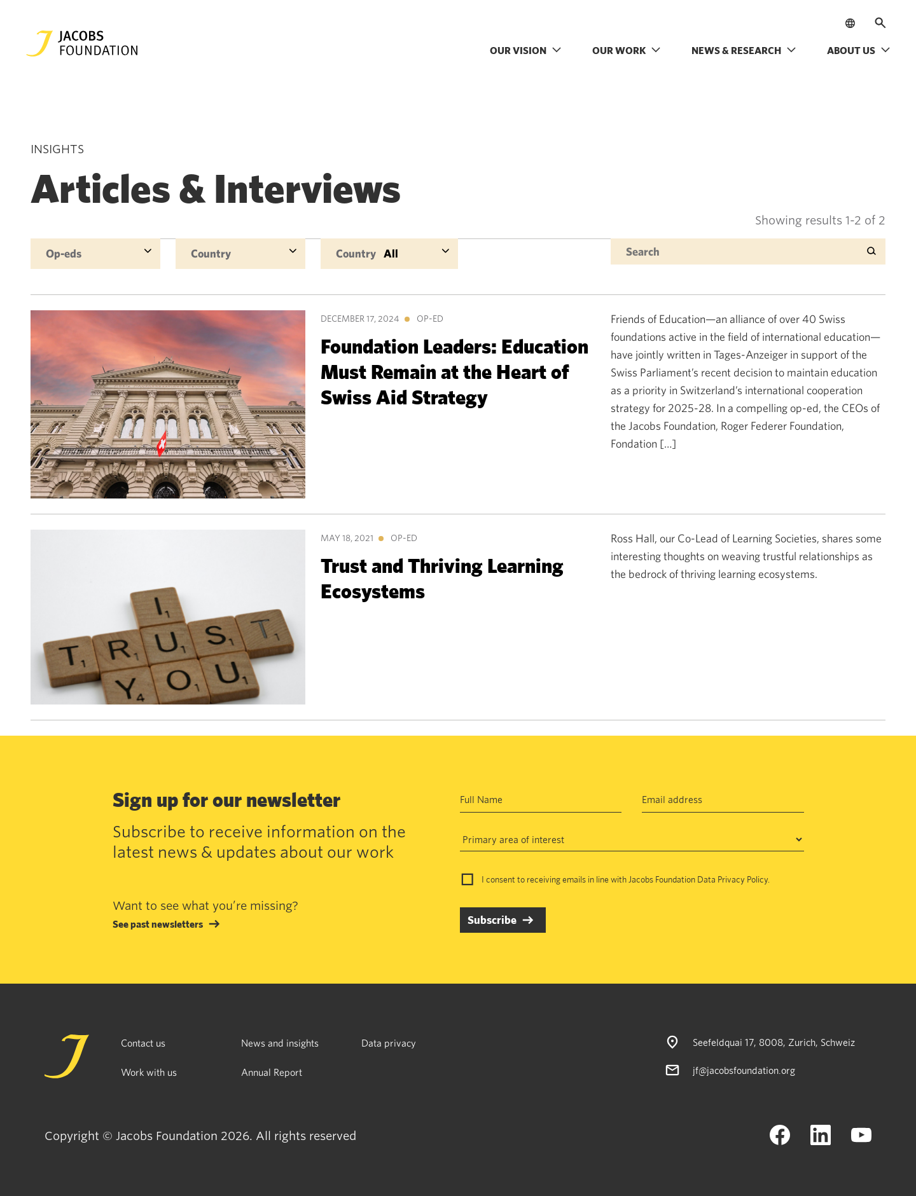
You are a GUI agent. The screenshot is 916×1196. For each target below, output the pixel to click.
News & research (743, 50)
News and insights (280, 1042)
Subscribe (492, 919)
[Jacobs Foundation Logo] (82, 43)
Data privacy (388, 1042)
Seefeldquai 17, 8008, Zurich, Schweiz (774, 1042)
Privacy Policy (743, 879)
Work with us (149, 1072)
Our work (626, 50)
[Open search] (880, 23)
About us (859, 50)
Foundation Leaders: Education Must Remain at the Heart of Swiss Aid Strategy (454, 371)
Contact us (143, 1042)
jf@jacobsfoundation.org (744, 1070)
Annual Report (271, 1072)
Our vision (526, 50)
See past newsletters (158, 924)
